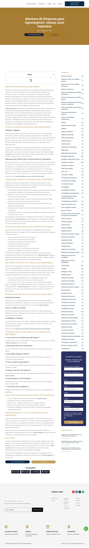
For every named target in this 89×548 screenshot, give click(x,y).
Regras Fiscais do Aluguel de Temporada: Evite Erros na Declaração (32, 330)
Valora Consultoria (20, 220)
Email (66, 387)
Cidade (66, 400)
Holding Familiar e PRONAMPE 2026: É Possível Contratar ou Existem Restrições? (71, 450)
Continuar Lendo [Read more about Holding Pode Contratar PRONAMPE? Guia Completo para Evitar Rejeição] (65, 439)
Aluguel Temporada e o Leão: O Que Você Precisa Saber (29, 177)
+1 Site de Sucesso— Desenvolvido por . (72, 545)
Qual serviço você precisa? (72, 374)
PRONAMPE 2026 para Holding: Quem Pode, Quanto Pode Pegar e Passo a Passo (72, 443)
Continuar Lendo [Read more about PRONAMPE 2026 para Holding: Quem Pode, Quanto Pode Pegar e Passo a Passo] (65, 446)
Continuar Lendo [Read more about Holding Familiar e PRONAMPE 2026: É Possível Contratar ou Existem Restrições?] (65, 452)
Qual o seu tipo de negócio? (72, 367)
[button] (53, 76)
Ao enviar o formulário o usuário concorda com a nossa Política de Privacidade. (73, 416)
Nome (66, 381)
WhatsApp (67, 408)
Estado (66, 394)
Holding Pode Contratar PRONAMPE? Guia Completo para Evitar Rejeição (71, 436)
